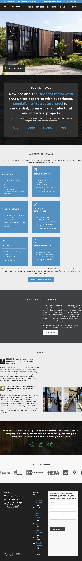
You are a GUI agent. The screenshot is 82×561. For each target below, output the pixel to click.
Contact (72, 7)
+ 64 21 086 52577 (37, 551)
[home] (13, 7)
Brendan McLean (39, 501)
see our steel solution (41, 279)
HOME (30, 7)
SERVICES (40, 7)
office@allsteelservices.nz (53, 1)
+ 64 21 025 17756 (37, 537)
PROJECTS (51, 7)
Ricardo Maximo (39, 544)
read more (50, 333)
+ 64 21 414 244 (37, 508)
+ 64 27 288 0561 (37, 523)
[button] (3, 43)
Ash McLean (39, 531)
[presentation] (62, 523)
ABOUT (62, 7)
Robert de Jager (38, 515)
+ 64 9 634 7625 (71, 1)
